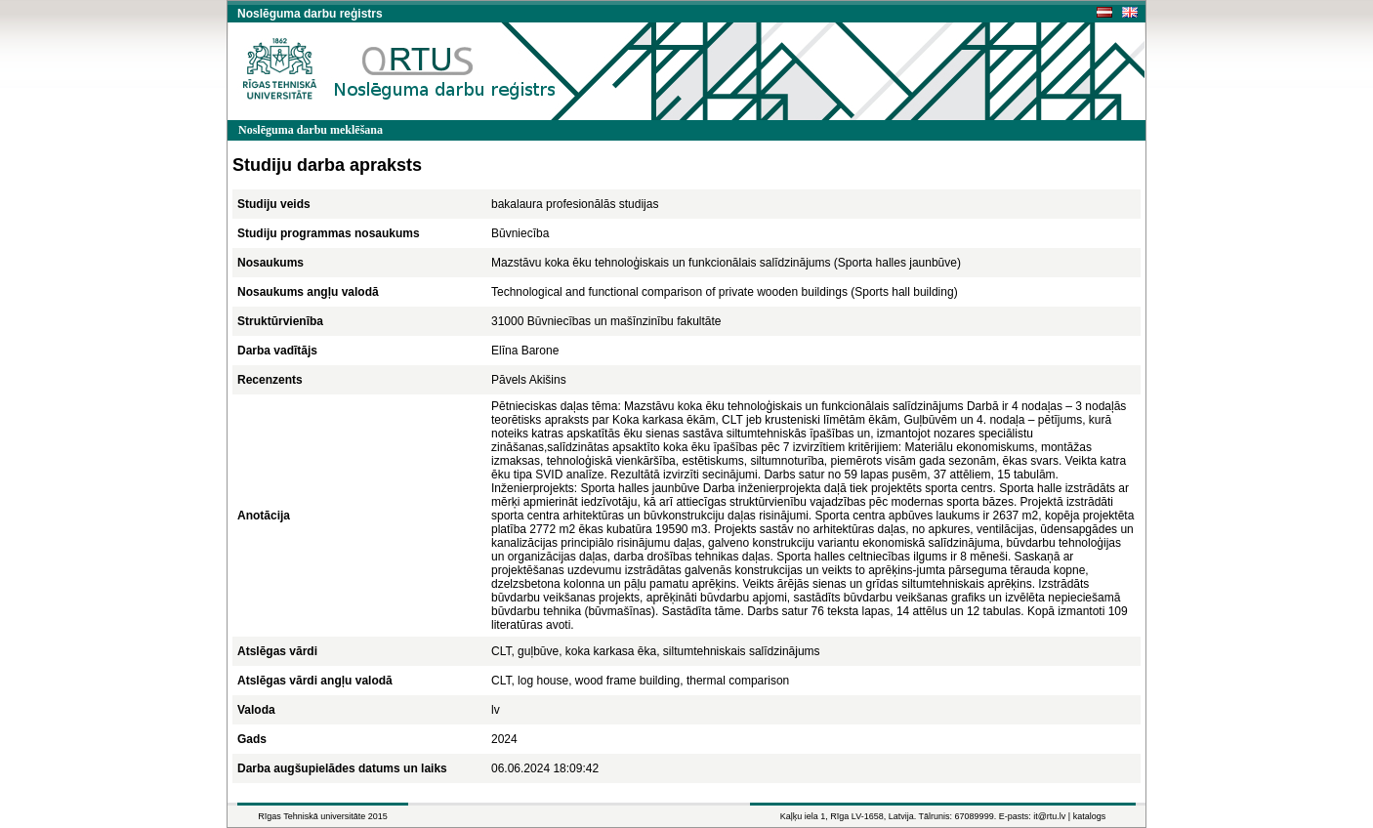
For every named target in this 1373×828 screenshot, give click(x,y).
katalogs (1089, 816)
